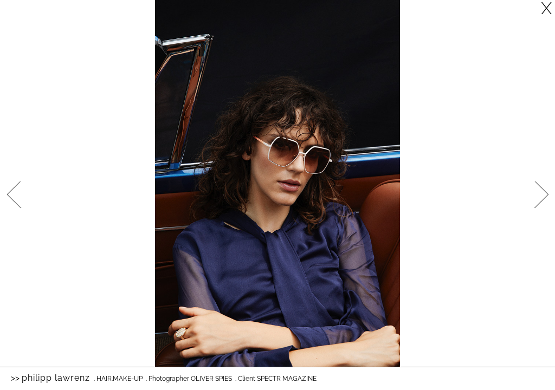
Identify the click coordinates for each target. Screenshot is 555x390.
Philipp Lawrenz (56, 378)
